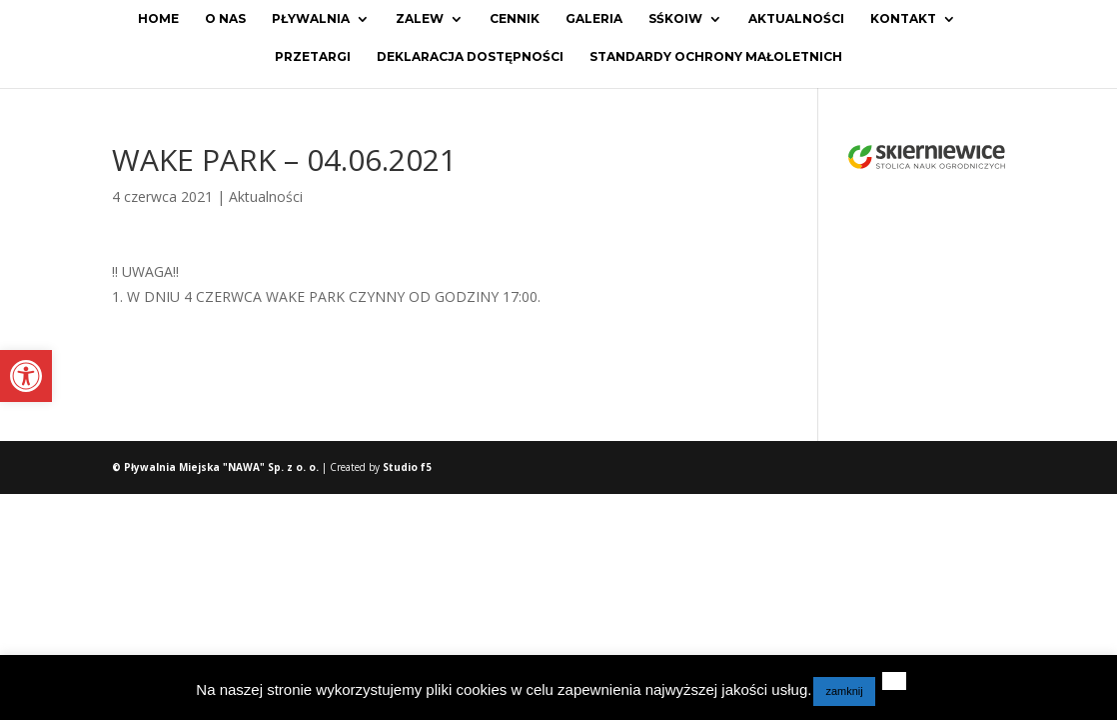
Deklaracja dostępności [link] (470, 57)
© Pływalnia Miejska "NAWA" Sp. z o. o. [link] (217, 467)
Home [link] (158, 19)
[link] (26, 376)
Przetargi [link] (313, 57)
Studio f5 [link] (407, 467)
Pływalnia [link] (311, 19)
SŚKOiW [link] (675, 19)
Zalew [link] (420, 19)
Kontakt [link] (903, 19)
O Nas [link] (225, 19)
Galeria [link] (593, 19)
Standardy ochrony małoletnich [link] (715, 57)
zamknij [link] (843, 691)
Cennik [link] (515, 19)
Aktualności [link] (796, 19)
